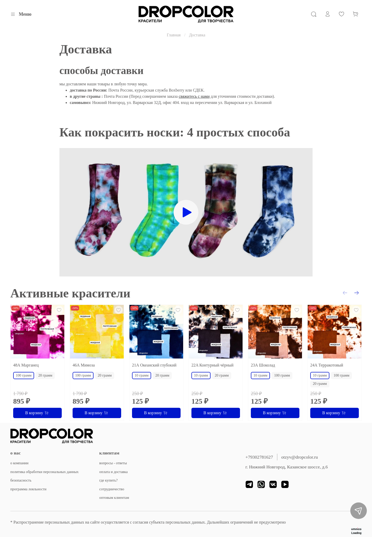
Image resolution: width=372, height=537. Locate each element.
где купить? (108, 480)
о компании (19, 463)
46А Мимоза (84, 365)
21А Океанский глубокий (154, 365)
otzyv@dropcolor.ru (299, 457)
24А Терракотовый (326, 365)
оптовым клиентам (114, 497)
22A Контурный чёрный (212, 365)
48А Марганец (26, 365)
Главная (174, 35)
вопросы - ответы (113, 463)
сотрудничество (111, 489)
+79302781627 (259, 457)
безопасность (20, 480)
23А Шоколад (263, 365)
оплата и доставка (113, 472)
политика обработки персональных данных (44, 472)
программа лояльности (28, 489)
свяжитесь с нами (194, 96)
